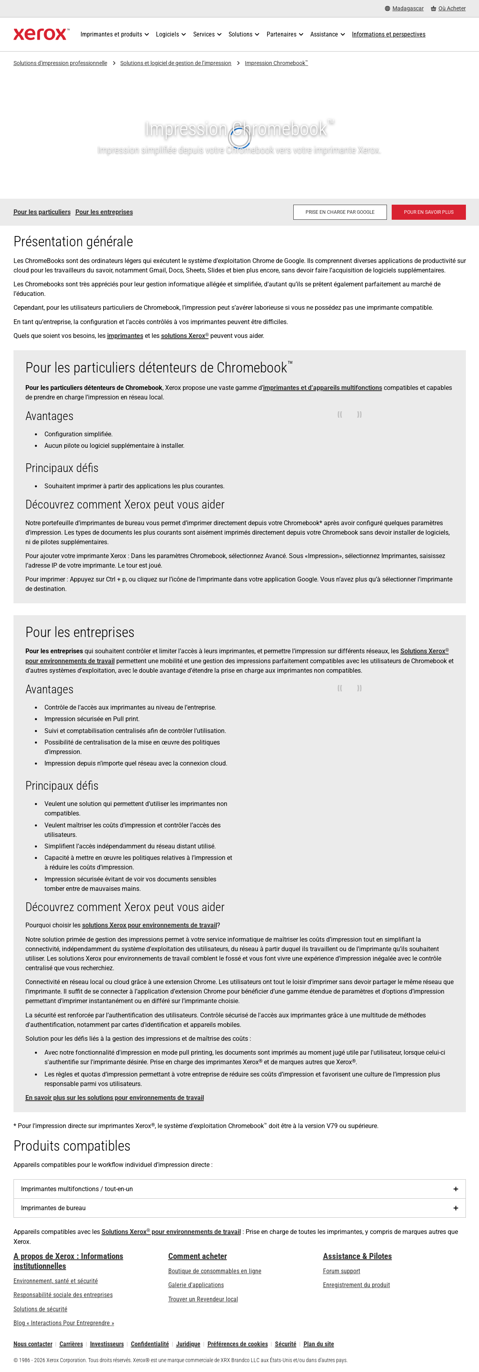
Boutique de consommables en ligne (215, 1271)
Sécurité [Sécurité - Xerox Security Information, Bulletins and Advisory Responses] (285, 1344)
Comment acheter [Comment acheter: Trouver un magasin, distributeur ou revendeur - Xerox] (197, 1256)
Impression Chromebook (276, 63)
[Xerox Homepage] (41, 34)
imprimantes (125, 336)
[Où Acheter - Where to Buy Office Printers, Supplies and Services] (448, 8)
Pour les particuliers (42, 212)
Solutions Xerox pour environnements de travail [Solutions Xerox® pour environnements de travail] (171, 1232)
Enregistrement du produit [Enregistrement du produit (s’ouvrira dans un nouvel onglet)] (356, 1285)
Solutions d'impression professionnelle (60, 63)
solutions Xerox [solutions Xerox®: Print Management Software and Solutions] (185, 336)
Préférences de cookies (238, 1344)
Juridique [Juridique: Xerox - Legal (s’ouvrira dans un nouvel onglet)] (188, 1344)
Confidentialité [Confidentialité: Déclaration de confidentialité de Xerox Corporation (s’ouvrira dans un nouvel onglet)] (150, 1344)
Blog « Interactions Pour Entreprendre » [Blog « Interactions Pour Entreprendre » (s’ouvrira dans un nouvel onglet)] (63, 1323)
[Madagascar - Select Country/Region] (404, 8)
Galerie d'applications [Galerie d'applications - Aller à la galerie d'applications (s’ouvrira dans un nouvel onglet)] (196, 1285)
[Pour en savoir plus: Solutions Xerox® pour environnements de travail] (429, 212)
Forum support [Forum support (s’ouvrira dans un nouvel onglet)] (341, 1271)
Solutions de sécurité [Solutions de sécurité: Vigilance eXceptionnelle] (40, 1309)
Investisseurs (107, 1344)
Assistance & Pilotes (357, 1256)
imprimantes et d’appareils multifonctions (322, 387)
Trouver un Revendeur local (203, 1299)
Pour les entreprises (104, 212)
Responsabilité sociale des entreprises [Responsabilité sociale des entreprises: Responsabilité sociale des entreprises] (63, 1295)
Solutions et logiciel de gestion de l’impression (175, 63)
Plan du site (319, 1344)
